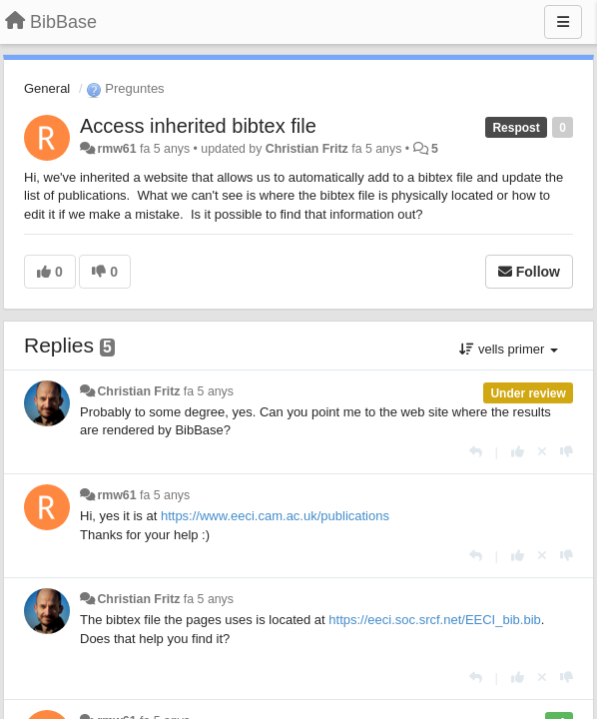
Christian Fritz (307, 149)
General (47, 88)
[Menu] (563, 22)
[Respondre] (475, 451)
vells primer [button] (508, 349)
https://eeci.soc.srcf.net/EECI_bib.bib (434, 619)
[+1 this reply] (517, 451)
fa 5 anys (209, 391)
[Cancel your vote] (542, 451)
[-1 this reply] (566, 451)
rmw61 (116, 149)
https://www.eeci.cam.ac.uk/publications (275, 515)
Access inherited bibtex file (198, 126)
